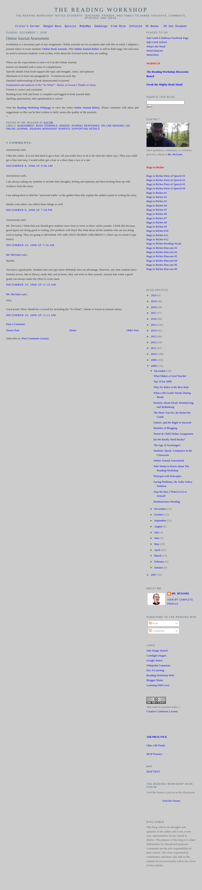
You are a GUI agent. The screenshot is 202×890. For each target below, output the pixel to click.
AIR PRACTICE (157, 737)
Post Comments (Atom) (35, 339)
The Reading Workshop (101, 10)
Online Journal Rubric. (87, 108)
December (160, 371)
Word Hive (153, 55)
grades (64, 126)
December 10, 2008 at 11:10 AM (31, 285)
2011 (154, 348)
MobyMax (85, 27)
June (157, 538)
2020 (154, 296)
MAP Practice (154, 754)
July (157, 533)
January (159, 568)
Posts (153, 624)
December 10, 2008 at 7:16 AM (30, 245)
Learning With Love (158, 685)
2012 (154, 343)
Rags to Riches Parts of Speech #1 (166, 176)
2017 (154, 313)
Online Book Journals (54, 49)
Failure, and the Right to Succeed (172, 423)
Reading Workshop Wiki (160, 676)
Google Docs (52, 27)
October (159, 515)
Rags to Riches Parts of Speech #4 (166, 189)
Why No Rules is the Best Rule (171, 387)
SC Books (152, 27)
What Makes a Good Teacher (170, 376)
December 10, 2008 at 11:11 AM (31, 315)
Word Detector (155, 51)
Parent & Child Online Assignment (173, 434)
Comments (156, 631)
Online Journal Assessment (27, 39)
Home (73, 331)
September (160, 521)
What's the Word (156, 47)
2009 (154, 360)
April (157, 550)
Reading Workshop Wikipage (34, 108)
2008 (154, 366)
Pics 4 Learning (155, 671)
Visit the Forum (171, 801)
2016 (154, 319)
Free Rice (118, 27)
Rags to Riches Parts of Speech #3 (166, 184)
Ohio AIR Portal (156, 746)
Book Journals (46, 126)
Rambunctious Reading (167, 502)
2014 (154, 331)
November (160, 509)
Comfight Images (156, 656)
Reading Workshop (43, 129)
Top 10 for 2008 (163, 382)
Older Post (133, 331)
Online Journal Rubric (86, 49)
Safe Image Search (157, 651)
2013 (154, 337)
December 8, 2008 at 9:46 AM (29, 166)
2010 (154, 354)
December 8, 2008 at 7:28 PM (29, 210)
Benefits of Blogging (165, 428)
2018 (154, 307)
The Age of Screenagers (167, 445)
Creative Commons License (162, 712)
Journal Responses (86, 126)
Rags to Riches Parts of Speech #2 (166, 180)
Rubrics (64, 129)
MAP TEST (153, 772)
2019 (154, 302)
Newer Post (12, 331)
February (159, 562)
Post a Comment (15, 324)
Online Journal (17, 129)
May (157, 544)
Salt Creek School (157, 42)
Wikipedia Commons (158, 666)
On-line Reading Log (115, 126)
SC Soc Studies (175, 27)
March (158, 556)
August (158, 527)
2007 (154, 575)
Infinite (135, 27)
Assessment (25, 126)
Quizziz (70, 27)
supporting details (86, 129)
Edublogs (100, 27)
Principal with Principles (167, 476)
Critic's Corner (27, 27)
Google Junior (155, 661)
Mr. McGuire (13, 255)
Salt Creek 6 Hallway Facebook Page (168, 38)
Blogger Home (155, 680)
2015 (154, 325)
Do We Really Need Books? (169, 440)
